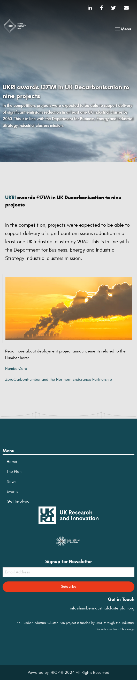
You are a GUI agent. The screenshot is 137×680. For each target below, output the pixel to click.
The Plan (14, 471)
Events (12, 491)
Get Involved (18, 501)
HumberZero (16, 368)
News (11, 481)
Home (12, 461)
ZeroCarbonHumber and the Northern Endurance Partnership (58, 379)
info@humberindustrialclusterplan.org (102, 608)
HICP (55, 672)
